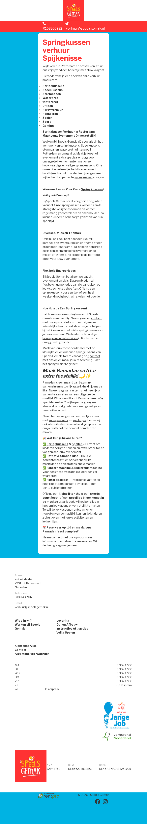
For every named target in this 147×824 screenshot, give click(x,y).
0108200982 (52, 29)
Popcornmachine (60, 485)
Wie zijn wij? (23, 640)
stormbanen (72, 155)
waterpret (88, 155)
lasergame (72, 260)
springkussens (54, 175)
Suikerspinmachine (89, 485)
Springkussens (55, 91)
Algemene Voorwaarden (32, 674)
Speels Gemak (57, 290)
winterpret (52, 107)
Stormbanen (53, 99)
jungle (81, 256)
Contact (20, 670)
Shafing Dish (71, 473)
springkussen (65, 186)
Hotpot (53, 473)
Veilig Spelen (65, 652)
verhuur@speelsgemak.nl (85, 29)
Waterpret (52, 103)
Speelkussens (54, 95)
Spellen (78, 461)
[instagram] (105, 821)
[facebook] (98, 821)
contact (49, 335)
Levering (62, 640)
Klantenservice (26, 666)
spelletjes (80, 437)
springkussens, (77, 151)
